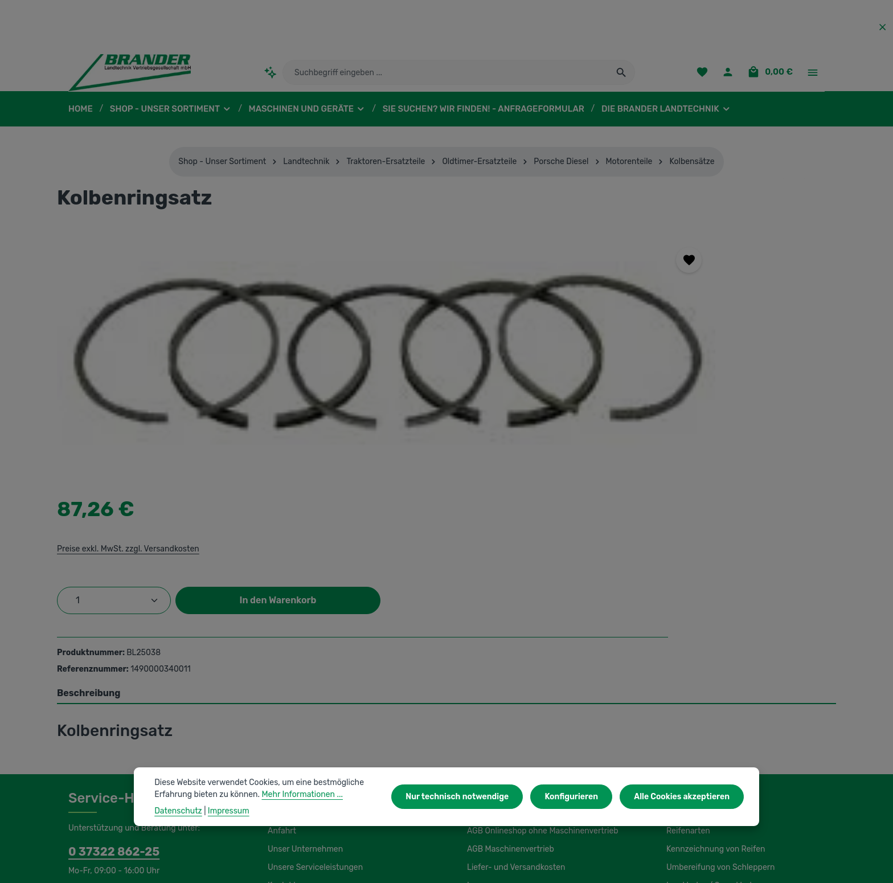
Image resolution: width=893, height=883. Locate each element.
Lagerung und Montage (707, 718)
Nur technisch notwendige (469, 796)
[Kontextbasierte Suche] (270, 76)
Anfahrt (280, 646)
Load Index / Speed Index (711, 700)
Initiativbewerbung (499, 718)
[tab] (446, 508)
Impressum (486, 700)
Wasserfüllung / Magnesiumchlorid (727, 755)
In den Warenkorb (739, 348)
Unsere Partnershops (305, 830)
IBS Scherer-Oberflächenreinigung (129, 830)
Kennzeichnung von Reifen (713, 664)
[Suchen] (621, 76)
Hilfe (475, 755)
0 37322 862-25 (108, 666)
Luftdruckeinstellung (702, 737)
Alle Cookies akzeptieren (684, 796)
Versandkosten (574, 865)
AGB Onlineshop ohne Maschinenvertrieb (540, 646)
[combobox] (445, 76)
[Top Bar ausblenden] (882, 27)
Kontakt (281, 700)
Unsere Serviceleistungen (313, 682)
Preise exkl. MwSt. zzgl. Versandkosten (594, 296)
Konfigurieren (578, 796)
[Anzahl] (581, 348)
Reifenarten (686, 646)
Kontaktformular (157, 715)
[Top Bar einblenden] (812, 77)
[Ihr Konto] (731, 77)
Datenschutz (489, 737)
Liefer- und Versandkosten (513, 682)
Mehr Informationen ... (296, 794)
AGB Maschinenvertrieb (509, 664)
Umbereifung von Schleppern (717, 682)
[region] (279, 364)
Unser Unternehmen (303, 664)
